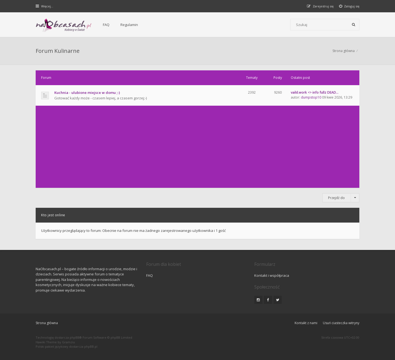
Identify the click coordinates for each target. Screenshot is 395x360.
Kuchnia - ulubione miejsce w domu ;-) (87, 92)
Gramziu (68, 342)
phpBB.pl (90, 346)
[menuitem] (349, 6)
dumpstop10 (311, 97)
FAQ (106, 24)
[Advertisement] (197, 146)
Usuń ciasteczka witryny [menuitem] (341, 323)
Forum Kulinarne (58, 50)
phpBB (74, 337)
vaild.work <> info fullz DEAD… (314, 92)
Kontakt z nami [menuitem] (306, 323)
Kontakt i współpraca (271, 275)
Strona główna (343, 50)
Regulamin (129, 24)
